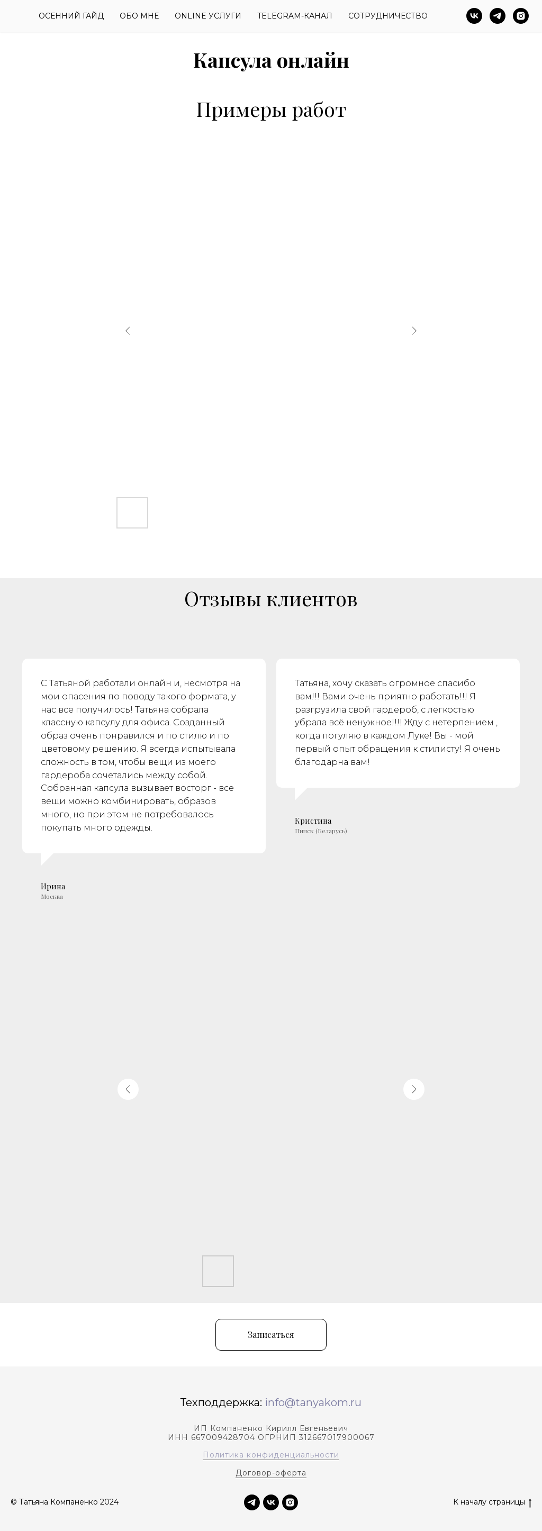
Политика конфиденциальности (271, 1455)
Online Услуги (208, 16)
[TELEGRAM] (252, 1502)
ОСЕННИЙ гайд (71, 16)
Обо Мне (139, 16)
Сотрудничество (388, 16)
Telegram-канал (294, 16)
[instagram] (521, 16)
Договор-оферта (271, 1473)
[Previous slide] (128, 330)
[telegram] (497, 16)
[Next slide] (413, 330)
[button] (271, 1335)
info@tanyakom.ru (313, 1402)
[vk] (474, 16)
